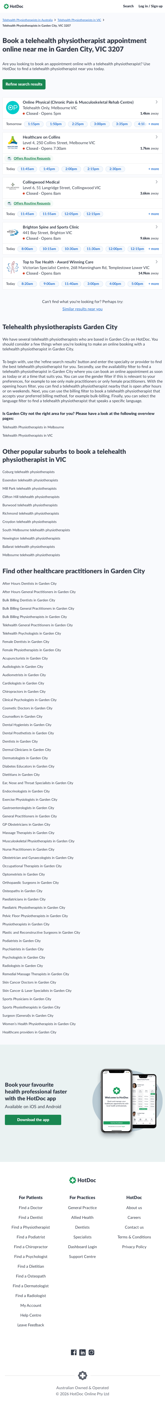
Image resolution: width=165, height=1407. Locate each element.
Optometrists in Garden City (23, 874)
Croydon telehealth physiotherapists (29, 522)
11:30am (93, 249)
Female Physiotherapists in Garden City (31, 650)
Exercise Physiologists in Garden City (29, 799)
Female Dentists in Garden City (25, 642)
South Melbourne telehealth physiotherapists (36, 530)
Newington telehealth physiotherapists (31, 538)
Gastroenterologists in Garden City (28, 808)
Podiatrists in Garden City (21, 941)
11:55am (49, 214)
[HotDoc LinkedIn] (82, 1352)
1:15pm (34, 124)
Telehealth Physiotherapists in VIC (79, 20)
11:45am (27, 169)
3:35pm (122, 124)
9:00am (49, 284)
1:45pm (49, 169)
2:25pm (78, 124)
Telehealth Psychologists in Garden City (31, 633)
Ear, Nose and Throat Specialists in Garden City (37, 783)
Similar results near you (82, 309)
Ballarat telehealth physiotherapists (28, 547)
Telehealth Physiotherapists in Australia (27, 20)
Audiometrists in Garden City (24, 675)
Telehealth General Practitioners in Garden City (37, 625)
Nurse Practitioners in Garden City (28, 849)
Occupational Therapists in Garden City (32, 866)
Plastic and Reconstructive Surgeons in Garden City (41, 932)
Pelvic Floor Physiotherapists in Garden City (35, 916)
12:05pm (71, 214)
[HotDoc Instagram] (91, 1352)
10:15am (49, 249)
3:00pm (100, 124)
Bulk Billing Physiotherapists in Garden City (34, 617)
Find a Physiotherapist (31, 1227)
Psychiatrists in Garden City (23, 949)
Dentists (82, 1227)
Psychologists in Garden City (23, 957)
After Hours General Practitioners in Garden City (39, 592)
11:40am (71, 284)
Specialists (82, 1237)
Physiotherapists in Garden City (25, 924)
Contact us (134, 1227)
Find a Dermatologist (31, 1286)
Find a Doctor (31, 1208)
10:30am (71, 249)
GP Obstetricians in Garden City (26, 824)
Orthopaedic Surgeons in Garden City (30, 883)
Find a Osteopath (31, 1276)
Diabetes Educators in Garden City (28, 766)
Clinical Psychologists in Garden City (29, 700)
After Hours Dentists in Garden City (29, 583)
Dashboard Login (82, 1247)
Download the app (33, 1120)
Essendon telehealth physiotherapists (30, 480)
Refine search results (24, 84)
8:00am (27, 249)
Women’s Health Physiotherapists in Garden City (39, 1024)
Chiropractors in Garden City (24, 691)
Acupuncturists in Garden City (25, 658)
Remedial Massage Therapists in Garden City (35, 974)
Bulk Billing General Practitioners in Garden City (38, 608)
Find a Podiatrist (31, 1237)
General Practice (82, 1208)
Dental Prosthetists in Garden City (28, 733)
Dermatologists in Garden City (25, 758)
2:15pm (93, 169)
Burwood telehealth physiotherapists (30, 505)
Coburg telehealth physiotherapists (28, 472)
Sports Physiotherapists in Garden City (31, 1007)
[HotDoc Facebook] (73, 1352)
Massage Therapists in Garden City (28, 833)
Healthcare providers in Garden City (29, 1032)
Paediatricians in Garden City (24, 899)
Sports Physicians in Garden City (26, 999)
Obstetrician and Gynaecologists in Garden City (37, 858)
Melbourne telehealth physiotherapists (31, 555)
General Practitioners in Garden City (29, 816)
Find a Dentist (31, 1218)
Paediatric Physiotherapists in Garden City (33, 907)
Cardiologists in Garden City (23, 683)
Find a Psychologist (30, 1257)
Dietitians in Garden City (21, 775)
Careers (134, 1218)
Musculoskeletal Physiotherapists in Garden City (38, 841)
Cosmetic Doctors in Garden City (27, 708)
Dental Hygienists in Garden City (26, 725)
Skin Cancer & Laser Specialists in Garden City (36, 991)
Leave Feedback (30, 1325)
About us (134, 1208)
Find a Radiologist (30, 1296)
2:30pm (115, 169)
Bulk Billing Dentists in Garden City (28, 600)
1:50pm (56, 124)
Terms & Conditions (134, 1237)
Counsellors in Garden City (22, 716)
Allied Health (82, 1218)
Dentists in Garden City (20, 741)
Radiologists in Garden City (22, 966)
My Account (30, 1306)
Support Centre (82, 1257)
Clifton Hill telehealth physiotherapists (30, 497)
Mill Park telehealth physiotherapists (29, 488)
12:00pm (115, 249)
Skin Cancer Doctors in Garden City (29, 982)
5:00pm (137, 284)
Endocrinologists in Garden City (26, 791)
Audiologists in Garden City (22, 667)
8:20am (27, 284)
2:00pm (71, 169)
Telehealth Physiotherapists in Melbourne (33, 427)
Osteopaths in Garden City (22, 891)
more (153, 124)
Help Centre (30, 1315)
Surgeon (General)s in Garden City (27, 1015)
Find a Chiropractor (31, 1247)
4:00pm (115, 284)
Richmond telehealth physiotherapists (30, 513)
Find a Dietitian (31, 1266)
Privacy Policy (134, 1247)
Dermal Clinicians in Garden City (26, 750)
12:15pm (93, 214)
